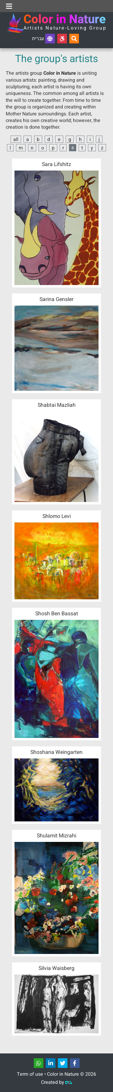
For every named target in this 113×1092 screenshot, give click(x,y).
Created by (56, 1082)
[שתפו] (38, 1063)
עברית (43, 38)
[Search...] (74, 38)
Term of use (30, 1074)
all (15, 139)
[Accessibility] (62, 38)
